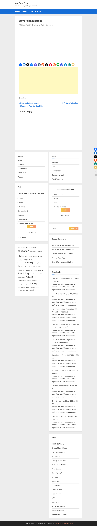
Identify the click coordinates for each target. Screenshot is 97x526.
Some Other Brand (26, 223)
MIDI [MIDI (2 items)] (34, 267)
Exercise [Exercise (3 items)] (39, 251)
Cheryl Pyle (56, 262)
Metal (56, 199)
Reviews (21, 164)
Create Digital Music (59, 448)
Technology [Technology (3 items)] (21, 287)
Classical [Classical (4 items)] (33, 247)
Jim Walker (56, 477)
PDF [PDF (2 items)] (24, 270)
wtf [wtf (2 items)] (27, 290)
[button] (20, 64)
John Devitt (56, 481)
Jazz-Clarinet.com (59, 465)
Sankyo (22, 215)
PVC (55, 203)
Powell (21, 203)
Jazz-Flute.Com (21, 3)
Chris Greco (56, 254)
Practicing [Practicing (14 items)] (23, 273)
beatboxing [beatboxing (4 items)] (21, 247)
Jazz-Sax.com (57, 469)
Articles (38, 11)
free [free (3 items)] (26, 256)
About (17, 11)
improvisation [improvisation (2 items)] (21, 263)
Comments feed (58, 175)
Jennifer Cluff (57, 473)
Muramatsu (23, 219)
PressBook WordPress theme (64, 523)
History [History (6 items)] (27, 260)
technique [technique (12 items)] (34, 283)
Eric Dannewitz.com (59, 452)
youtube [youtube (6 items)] (32, 290)
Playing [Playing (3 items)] (40, 270)
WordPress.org (57, 179)
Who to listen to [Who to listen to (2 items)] (21, 290)
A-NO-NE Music (58, 444)
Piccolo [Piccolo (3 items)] (35, 270)
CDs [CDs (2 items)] (27, 247)
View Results (31, 232)
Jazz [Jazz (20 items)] (20, 266)
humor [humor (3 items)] (33, 260)
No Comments (48, 25)
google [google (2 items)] (30, 256)
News (20, 160)
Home (24, 11)
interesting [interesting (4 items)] (29, 263)
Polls (31, 11)
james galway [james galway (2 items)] (37, 263)
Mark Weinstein (58, 490)
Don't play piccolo (60, 207)
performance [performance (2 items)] (29, 270)
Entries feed (56, 171)
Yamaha (22, 199)
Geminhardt (23, 211)
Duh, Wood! (58, 194)
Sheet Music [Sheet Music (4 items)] (22, 280)
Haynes (22, 207)
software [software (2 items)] (34, 280)
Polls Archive (22, 237)
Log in (54, 167)
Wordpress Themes (59, 515)
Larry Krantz (56, 486)
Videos (20, 177)
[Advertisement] (48, 80)
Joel (53, 258)
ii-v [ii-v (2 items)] (37, 260)
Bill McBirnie (56, 245)
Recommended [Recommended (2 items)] (21, 277)
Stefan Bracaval (58, 510)
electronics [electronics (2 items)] (33, 251)
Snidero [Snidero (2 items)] (29, 280)
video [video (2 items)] (37, 287)
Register (55, 162)
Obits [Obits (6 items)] (38, 267)
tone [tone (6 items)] (27, 287)
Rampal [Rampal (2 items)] (32, 274)
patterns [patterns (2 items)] (20, 270)
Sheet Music (22, 169)
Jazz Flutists (69, 245)
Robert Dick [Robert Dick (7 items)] (31, 277)
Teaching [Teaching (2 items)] (20, 284)
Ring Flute (61, 258)
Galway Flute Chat (59, 461)
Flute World (56, 456)
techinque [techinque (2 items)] (25, 284)
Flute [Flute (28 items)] (21, 255)
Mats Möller (56, 494)
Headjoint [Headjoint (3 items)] (20, 260)
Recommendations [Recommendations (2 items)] (39, 274)
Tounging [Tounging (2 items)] (32, 287)
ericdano (37, 25)
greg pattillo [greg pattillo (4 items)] (37, 256)
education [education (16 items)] (23, 250)
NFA (53, 498)
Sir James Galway (58, 506)
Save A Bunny (57, 502)
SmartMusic (22, 173)
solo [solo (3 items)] (38, 280)
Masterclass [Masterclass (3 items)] (28, 267)
